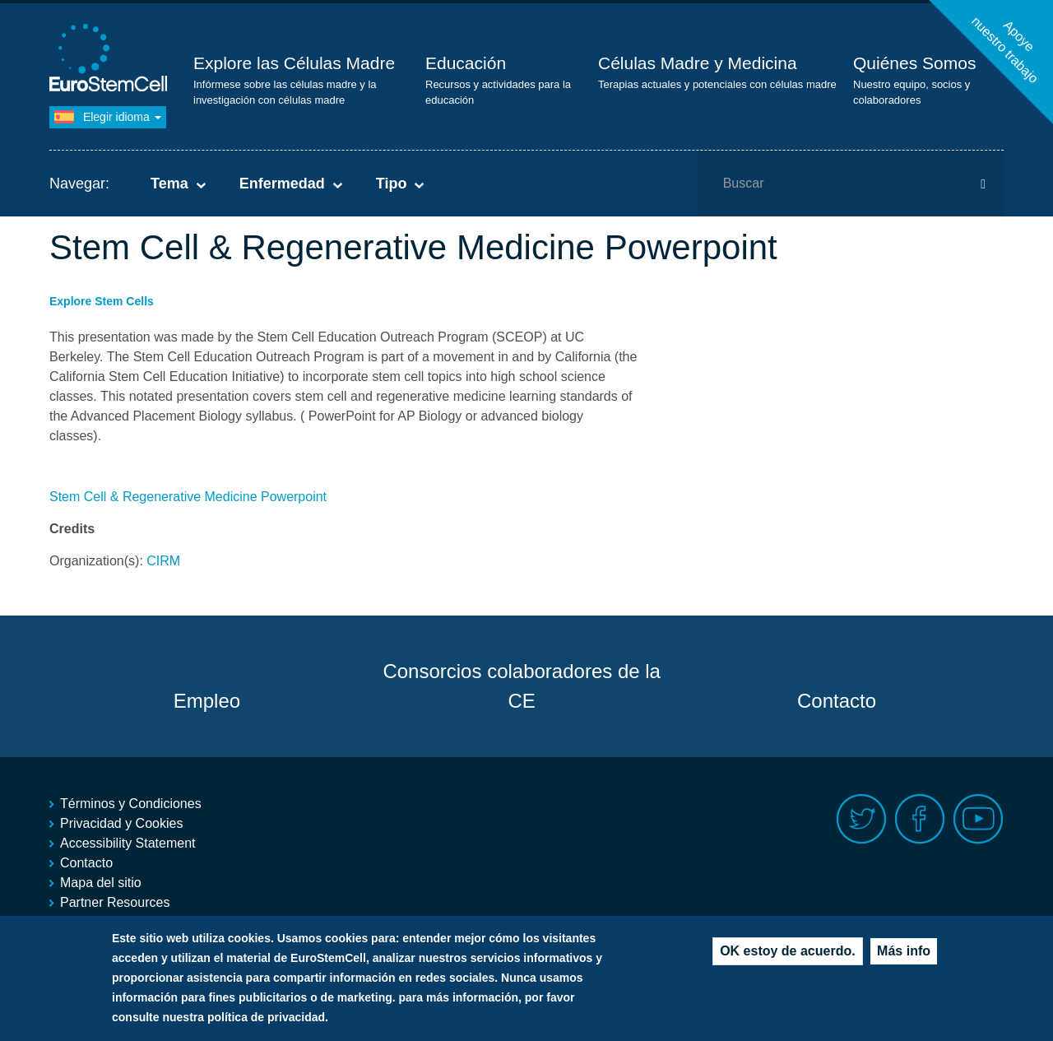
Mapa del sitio (100, 883)
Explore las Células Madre (294, 62)
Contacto (836, 701)
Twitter (862, 819)
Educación (465, 62)
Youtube (978, 819)
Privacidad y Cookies (121, 823)
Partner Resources (114, 902)
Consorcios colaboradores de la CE (522, 686)
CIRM (163, 561)
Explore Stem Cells (101, 301)
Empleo (207, 701)
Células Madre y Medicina (697, 62)
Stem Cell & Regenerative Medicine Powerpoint (188, 497)
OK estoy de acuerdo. (788, 954)
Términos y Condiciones (131, 804)
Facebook (920, 819)
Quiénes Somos (914, 62)
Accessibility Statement (128, 843)
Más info (903, 954)
